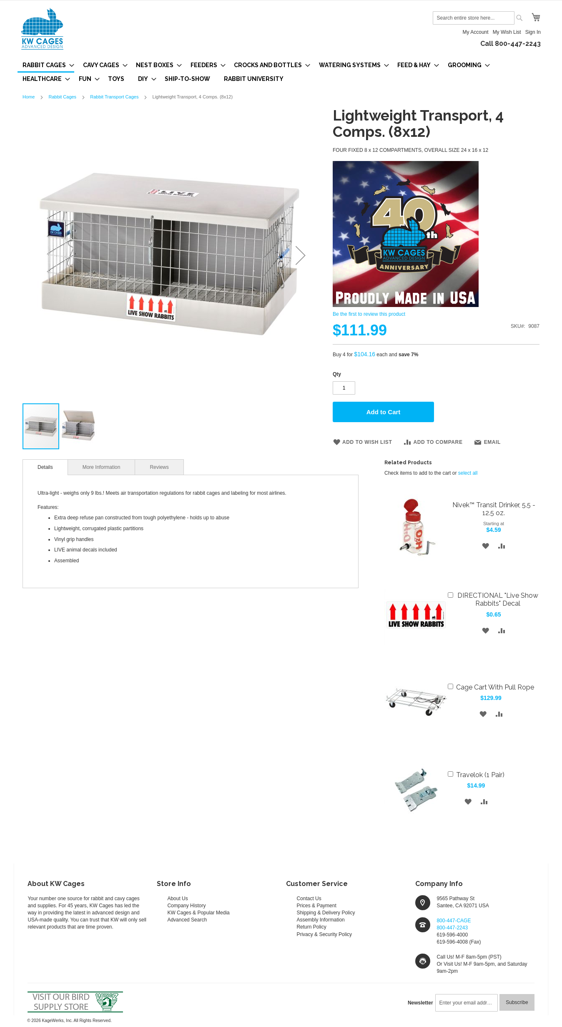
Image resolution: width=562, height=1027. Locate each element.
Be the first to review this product (369, 314)
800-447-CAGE (454, 921)
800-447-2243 (452, 928)
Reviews (159, 467)
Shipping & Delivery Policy (325, 913)
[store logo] (42, 29)
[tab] (45, 467)
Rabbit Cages (62, 96)
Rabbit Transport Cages (114, 96)
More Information (101, 467)
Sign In (533, 32)
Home (29, 96)
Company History (186, 906)
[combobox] (473, 18)
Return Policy (311, 927)
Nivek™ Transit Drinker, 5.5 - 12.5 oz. (493, 509)
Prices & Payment (316, 906)
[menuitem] (46, 66)
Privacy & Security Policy (324, 934)
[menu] (281, 72)
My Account (476, 32)
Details (45, 467)
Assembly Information (320, 920)
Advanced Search (187, 920)
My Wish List (507, 32)
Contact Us (308, 898)
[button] (300, 255)
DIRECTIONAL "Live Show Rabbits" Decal (497, 599)
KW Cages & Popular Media (198, 913)
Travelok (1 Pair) (480, 775)
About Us (177, 898)
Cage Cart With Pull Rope (495, 687)
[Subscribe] (516, 1002)
